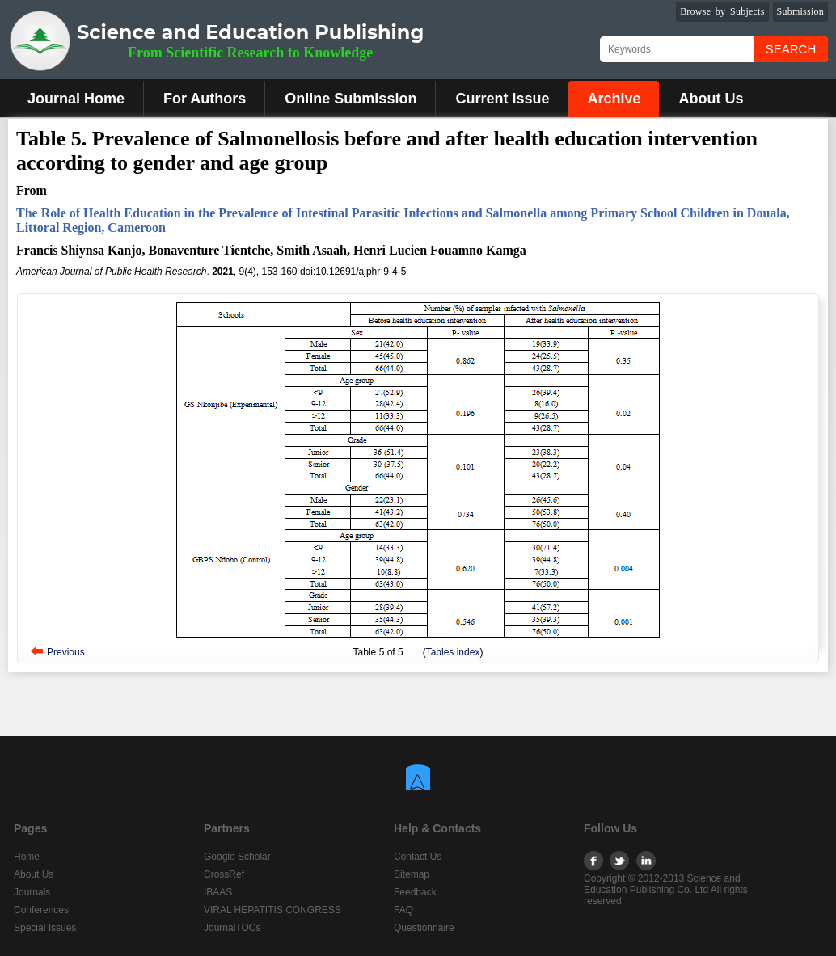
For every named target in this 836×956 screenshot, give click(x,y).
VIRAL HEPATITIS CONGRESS (272, 910)
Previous (66, 652)
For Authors (204, 99)
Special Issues (45, 927)
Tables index (453, 652)
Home (27, 856)
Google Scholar (237, 856)
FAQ (403, 910)
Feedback (415, 892)
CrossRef (224, 874)
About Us (710, 99)
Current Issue (502, 99)
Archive (613, 99)
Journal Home (76, 99)
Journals (32, 892)
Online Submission (350, 99)
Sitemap (411, 874)
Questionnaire (424, 927)
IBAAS (218, 892)
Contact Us (417, 856)
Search (791, 49)
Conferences (41, 910)
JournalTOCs (232, 927)
